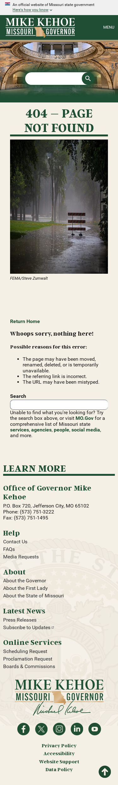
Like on (23, 729)
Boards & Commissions (29, 666)
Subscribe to (29, 627)
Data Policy (59, 769)
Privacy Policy (59, 746)
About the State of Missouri (33, 596)
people (61, 430)
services (19, 430)
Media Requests (21, 557)
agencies (41, 430)
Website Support (59, 762)
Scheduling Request (25, 651)
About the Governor (24, 581)
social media (85, 430)
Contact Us (15, 542)
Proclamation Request (27, 659)
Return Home (25, 321)
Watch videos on (94, 729)
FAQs (9, 549)
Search (18, 396)
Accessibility (59, 753)
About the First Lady (25, 588)
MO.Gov (84, 418)
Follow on (41, 729)
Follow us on (59, 729)
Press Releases (20, 620)
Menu (108, 27)
